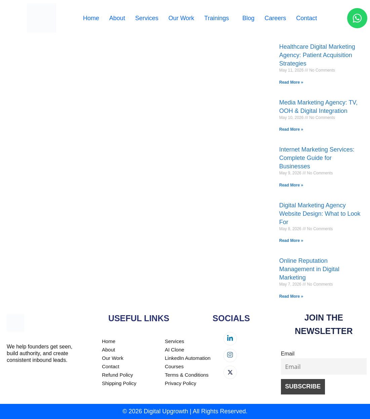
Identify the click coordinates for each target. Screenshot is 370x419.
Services (146, 18)
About (117, 18)
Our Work (181, 18)
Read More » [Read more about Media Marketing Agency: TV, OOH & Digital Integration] (291, 129)
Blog (248, 18)
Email (287, 353)
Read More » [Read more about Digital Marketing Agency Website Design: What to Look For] (291, 240)
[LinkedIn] (230, 338)
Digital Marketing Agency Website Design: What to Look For (320, 213)
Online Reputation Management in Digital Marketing (309, 269)
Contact (306, 18)
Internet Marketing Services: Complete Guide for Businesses (317, 158)
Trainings (216, 18)
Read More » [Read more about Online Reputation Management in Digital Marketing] (291, 296)
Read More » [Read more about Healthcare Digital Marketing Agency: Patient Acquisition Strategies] (291, 82)
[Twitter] (230, 372)
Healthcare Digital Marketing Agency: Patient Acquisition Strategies (317, 55)
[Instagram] (230, 355)
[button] (218, 18)
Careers (275, 18)
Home (91, 18)
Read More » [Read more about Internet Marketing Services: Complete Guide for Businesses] (291, 185)
